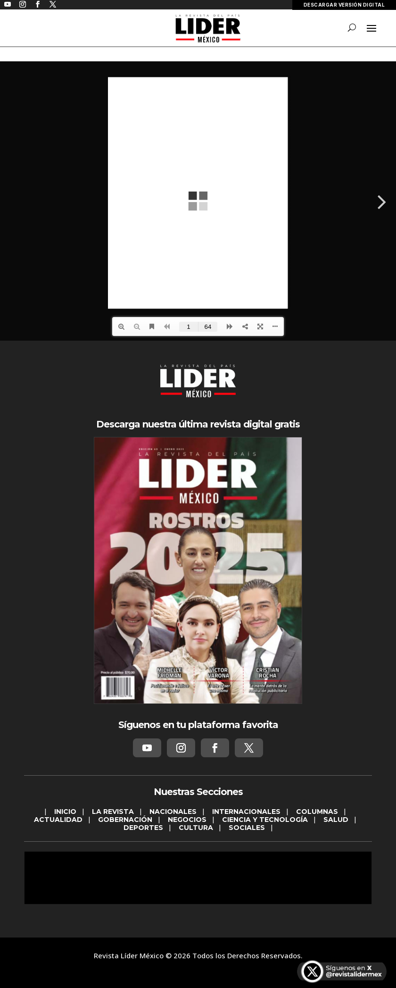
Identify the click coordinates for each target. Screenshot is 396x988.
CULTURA (196, 827)
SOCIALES (247, 827)
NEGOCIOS (187, 819)
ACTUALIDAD (58, 819)
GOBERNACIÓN (125, 819)
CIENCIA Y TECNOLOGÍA (265, 819)
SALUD (335, 819)
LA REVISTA (113, 811)
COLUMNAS (317, 811)
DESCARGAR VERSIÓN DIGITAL (344, 5)
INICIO (65, 811)
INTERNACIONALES (246, 811)
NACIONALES (173, 811)
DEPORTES (143, 827)
